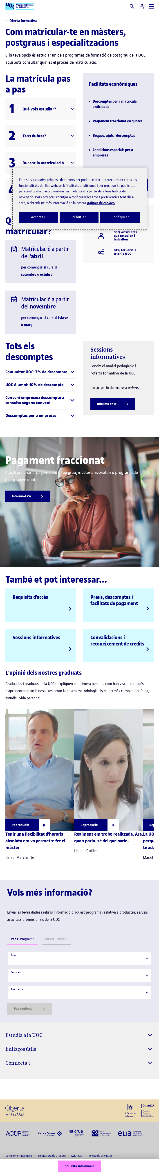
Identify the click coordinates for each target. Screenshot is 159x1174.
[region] (79, 199)
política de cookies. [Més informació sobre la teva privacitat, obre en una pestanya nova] (101, 203)
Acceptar (38, 217)
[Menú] (151, 6)
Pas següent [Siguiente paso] (29, 1008)
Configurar (120, 217)
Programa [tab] (22, 939)
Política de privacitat (100, 1156)
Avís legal (77, 1156)
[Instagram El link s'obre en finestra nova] (10, 1089)
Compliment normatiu (19, 1156)
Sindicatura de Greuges (52, 1156)
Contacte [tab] (56, 939)
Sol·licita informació (79, 1166)
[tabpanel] (79, 983)
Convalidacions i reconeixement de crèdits (117, 640)
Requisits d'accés (30, 597)
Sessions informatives (36, 637)
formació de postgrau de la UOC (118, 55)
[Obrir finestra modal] (27, 825)
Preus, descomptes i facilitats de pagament (114, 600)
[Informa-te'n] (112, 404)
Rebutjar (79, 217)
